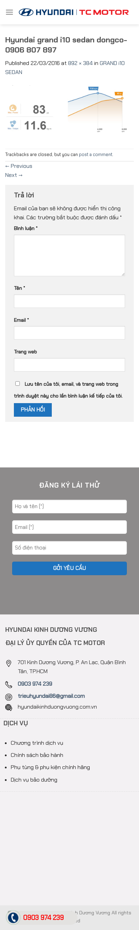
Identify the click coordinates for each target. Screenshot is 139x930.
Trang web (25, 352)
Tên (19, 288)
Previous (18, 166)
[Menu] (9, 12)
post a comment (95, 154)
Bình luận (26, 228)
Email (21, 320)
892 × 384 (80, 63)
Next (14, 175)
